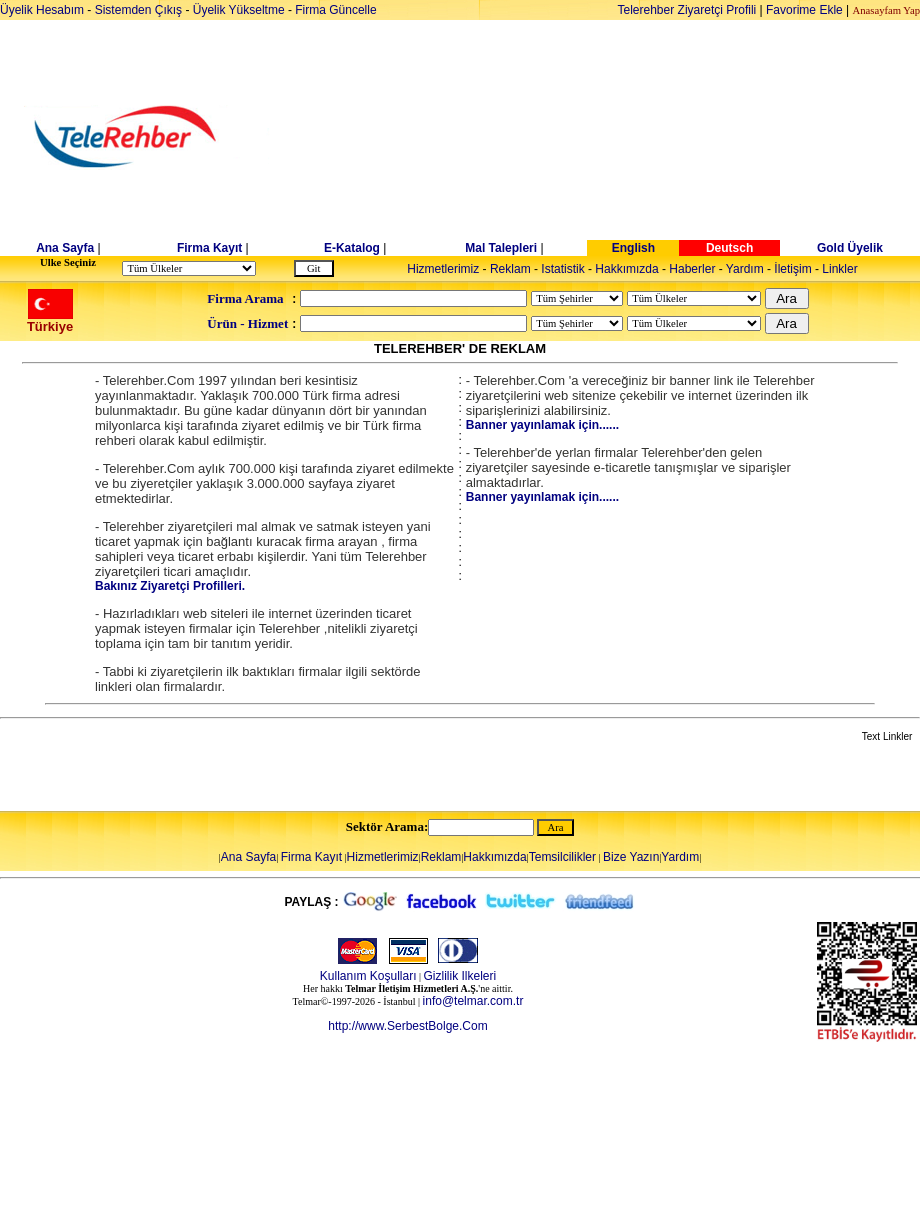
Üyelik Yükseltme (239, 10)
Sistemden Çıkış (138, 10)
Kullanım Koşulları (368, 976)
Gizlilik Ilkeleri (460, 976)
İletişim (792, 269)
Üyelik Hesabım (42, 10)
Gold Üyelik (850, 248)
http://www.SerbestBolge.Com (407, 1026)
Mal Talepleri (501, 248)
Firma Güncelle (335, 10)
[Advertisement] (614, 137)
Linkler (839, 269)
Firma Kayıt (209, 248)
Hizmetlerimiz (443, 269)
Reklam (510, 269)
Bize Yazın (631, 857)
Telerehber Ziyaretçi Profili (687, 10)
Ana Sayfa (65, 248)
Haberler (692, 269)
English (633, 248)
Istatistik (562, 269)
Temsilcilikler (562, 857)
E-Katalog (352, 248)
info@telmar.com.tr (473, 1001)
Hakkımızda (626, 269)
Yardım (745, 269)
